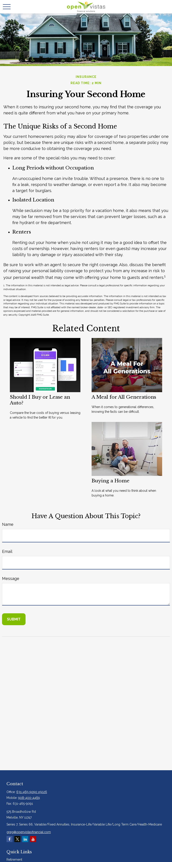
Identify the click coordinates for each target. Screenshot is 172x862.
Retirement (14, 859)
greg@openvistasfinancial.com (28, 832)
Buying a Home (110, 481)
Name (7, 524)
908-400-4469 (29, 798)
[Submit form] (14, 619)
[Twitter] (17, 839)
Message (10, 578)
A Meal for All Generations (124, 397)
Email (7, 551)
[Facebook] (9, 839)
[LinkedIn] (25, 839)
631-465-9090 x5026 (31, 792)
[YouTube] (33, 839)
